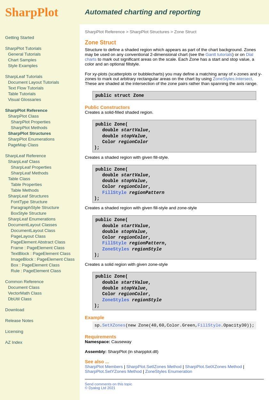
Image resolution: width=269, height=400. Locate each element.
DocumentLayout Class (33, 230)
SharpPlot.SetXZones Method (213, 366)
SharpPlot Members (104, 366)
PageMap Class (23, 144)
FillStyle (114, 192)
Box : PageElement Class (35, 265)
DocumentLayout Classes (32, 224)
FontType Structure (29, 201)
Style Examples (23, 65)
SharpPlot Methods (29, 127)
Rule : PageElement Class (36, 270)
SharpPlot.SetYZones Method (113, 371)
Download (14, 309)
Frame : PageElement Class (38, 247)
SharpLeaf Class (24, 161)
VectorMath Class (25, 293)
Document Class (24, 287)
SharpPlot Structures (149, 31)
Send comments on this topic (108, 384)
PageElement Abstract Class (38, 242)
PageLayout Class (28, 236)
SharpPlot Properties (31, 121)
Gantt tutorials (218, 54)
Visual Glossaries (24, 99)
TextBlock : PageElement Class (41, 253)
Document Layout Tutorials (33, 82)
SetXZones (113, 325)
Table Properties (26, 184)
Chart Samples (22, 60)
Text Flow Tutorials (26, 88)
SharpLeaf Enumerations (32, 219)
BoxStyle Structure (28, 213)
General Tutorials (24, 54)
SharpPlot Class (23, 116)
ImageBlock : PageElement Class (43, 259)
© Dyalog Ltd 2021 (100, 388)
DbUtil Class (20, 298)
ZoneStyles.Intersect (232, 78)
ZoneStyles (115, 249)
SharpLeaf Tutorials (24, 76)
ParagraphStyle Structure (35, 207)
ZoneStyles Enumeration (168, 371)
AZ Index (13, 342)
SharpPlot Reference (105, 31)
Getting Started (19, 37)
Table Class (19, 178)
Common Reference (24, 281)
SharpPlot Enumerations (31, 139)
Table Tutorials (22, 93)
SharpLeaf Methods (29, 173)
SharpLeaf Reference (25, 155)
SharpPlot (31, 12)
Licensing (14, 331)
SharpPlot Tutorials (23, 48)
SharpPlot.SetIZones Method (154, 366)
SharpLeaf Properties (31, 167)
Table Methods (25, 190)
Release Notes (19, 320)
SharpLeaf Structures (28, 196)
